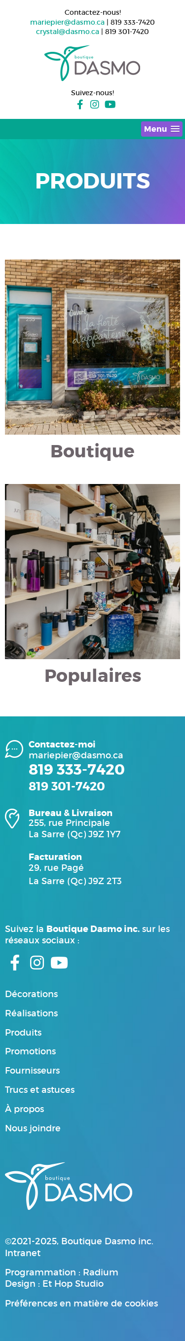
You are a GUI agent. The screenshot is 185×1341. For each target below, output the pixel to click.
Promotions (30, 1051)
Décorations (31, 994)
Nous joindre (33, 1128)
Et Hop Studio (73, 1283)
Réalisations (31, 1013)
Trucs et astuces (39, 1089)
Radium (100, 1272)
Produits (23, 1032)
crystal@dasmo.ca (67, 31)
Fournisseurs (32, 1070)
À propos (24, 1109)
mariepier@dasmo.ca (67, 22)
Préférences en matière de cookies (81, 1303)
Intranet (22, 1253)
